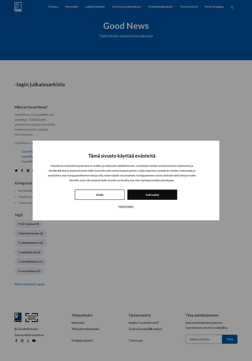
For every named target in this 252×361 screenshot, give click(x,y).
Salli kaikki (152, 194)
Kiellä (99, 194)
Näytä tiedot (126, 206)
